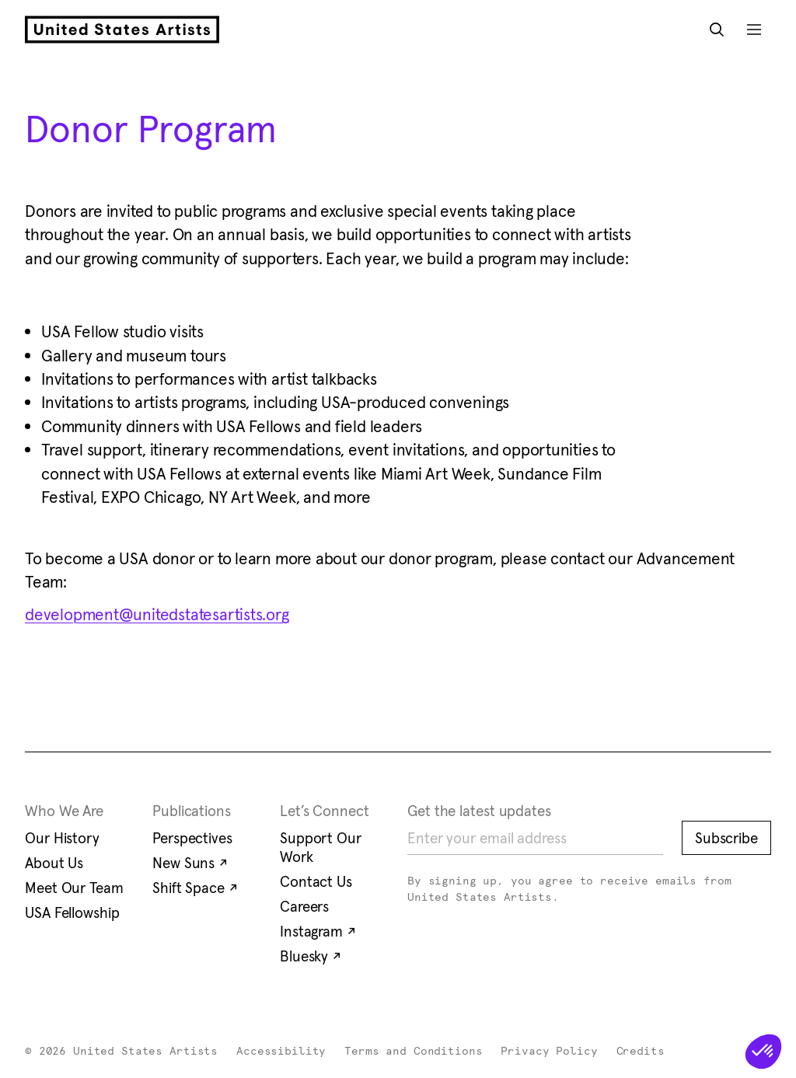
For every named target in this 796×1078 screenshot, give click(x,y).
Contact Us (316, 881)
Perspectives (192, 838)
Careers (304, 906)
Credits (640, 1051)
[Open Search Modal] (717, 29)
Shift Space (195, 887)
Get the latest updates (479, 810)
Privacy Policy (549, 1051)
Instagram (318, 931)
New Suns (190, 862)
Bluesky (310, 956)
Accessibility (281, 1051)
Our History (62, 838)
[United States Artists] (122, 29)
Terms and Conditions (413, 1051)
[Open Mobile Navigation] (754, 29)
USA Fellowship (72, 912)
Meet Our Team (74, 887)
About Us (54, 862)
